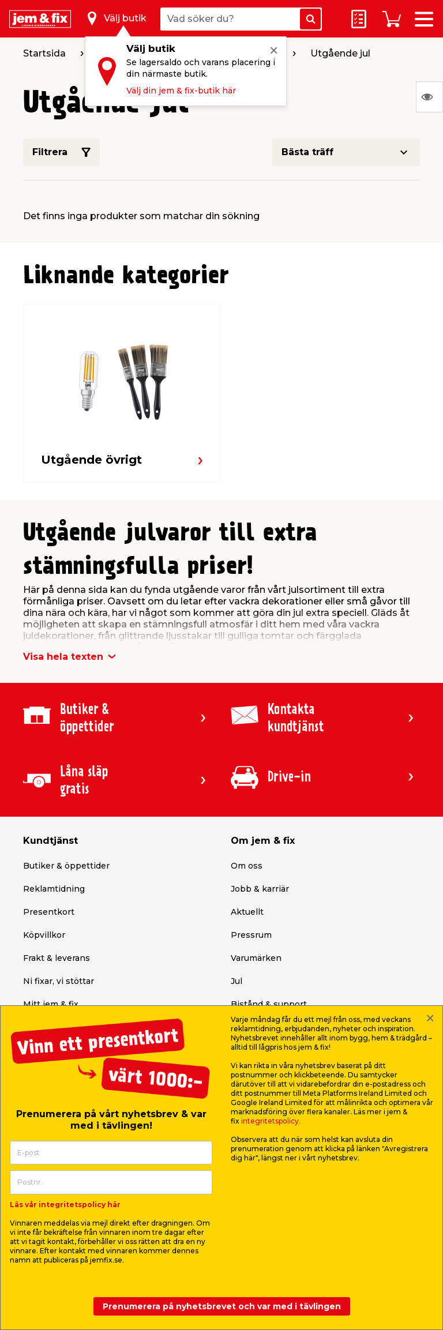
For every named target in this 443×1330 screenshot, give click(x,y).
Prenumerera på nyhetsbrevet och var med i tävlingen (222, 1306)
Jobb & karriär (260, 889)
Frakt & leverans (56, 958)
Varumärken (256, 958)
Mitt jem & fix (50, 1004)
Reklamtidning (54, 889)
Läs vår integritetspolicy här (65, 1204)
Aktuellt (247, 912)
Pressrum (251, 935)
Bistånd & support (269, 1004)
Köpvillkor (44, 935)
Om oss (246, 866)
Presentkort (48, 912)
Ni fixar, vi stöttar (58, 981)
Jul (236, 981)
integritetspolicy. (271, 1121)
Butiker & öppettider (66, 866)
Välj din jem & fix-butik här (181, 90)
